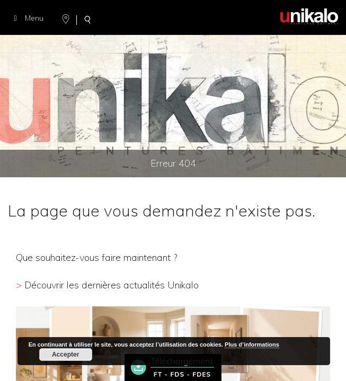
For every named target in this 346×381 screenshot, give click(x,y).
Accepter (65, 354)
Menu (27, 18)
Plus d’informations (252, 344)
